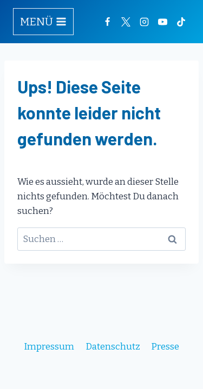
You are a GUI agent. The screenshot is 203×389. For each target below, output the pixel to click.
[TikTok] (181, 21)
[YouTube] (162, 21)
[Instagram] (144, 21)
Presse (165, 346)
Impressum (49, 346)
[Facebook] (107, 21)
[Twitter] (125, 21)
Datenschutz (113, 346)
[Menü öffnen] (43, 21)
